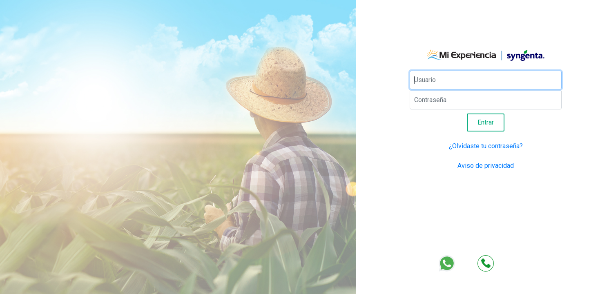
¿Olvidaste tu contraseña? (486, 146)
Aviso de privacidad (485, 165)
